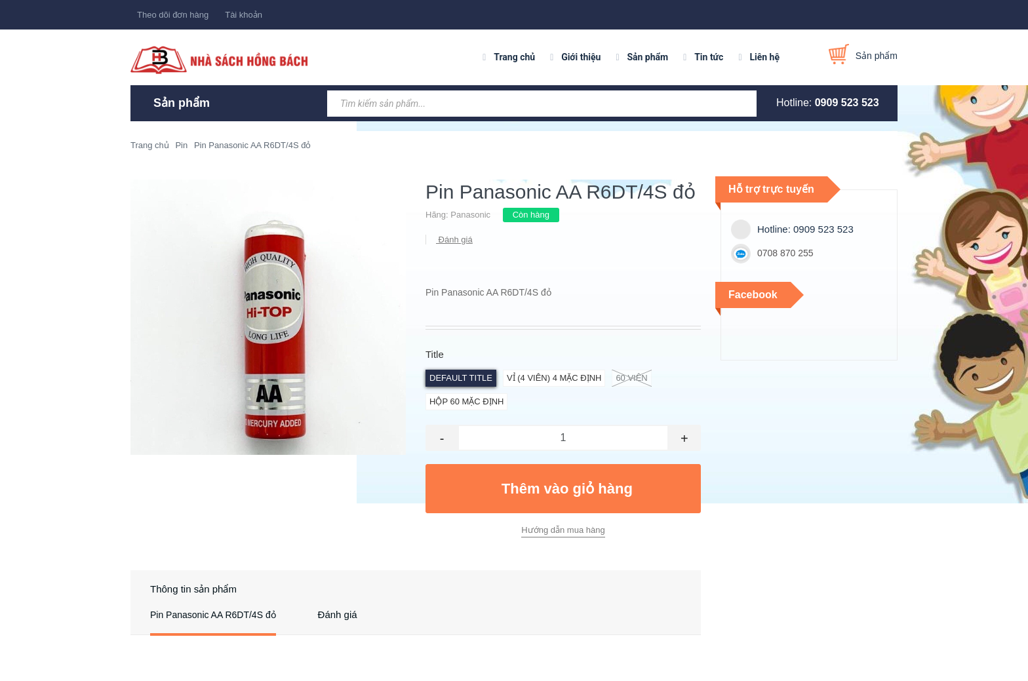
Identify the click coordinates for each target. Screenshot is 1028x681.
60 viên (631, 378)
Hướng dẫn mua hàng (562, 530)
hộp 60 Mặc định (466, 401)
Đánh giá (454, 239)
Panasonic (470, 215)
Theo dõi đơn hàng (172, 15)
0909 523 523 (847, 102)
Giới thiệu (581, 57)
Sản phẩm (647, 57)
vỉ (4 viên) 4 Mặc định (554, 378)
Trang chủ (514, 57)
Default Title (460, 378)
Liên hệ (764, 57)
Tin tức (708, 57)
